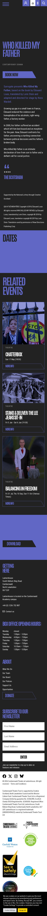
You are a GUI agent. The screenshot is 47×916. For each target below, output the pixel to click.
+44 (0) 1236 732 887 (11, 605)
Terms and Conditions (18, 784)
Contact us (10, 611)
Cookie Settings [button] (10, 910)
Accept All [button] (22, 910)
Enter (23, 757)
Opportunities (8, 689)
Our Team (6, 673)
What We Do (7, 669)
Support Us (7, 685)
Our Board (6, 677)
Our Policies (7, 681)
